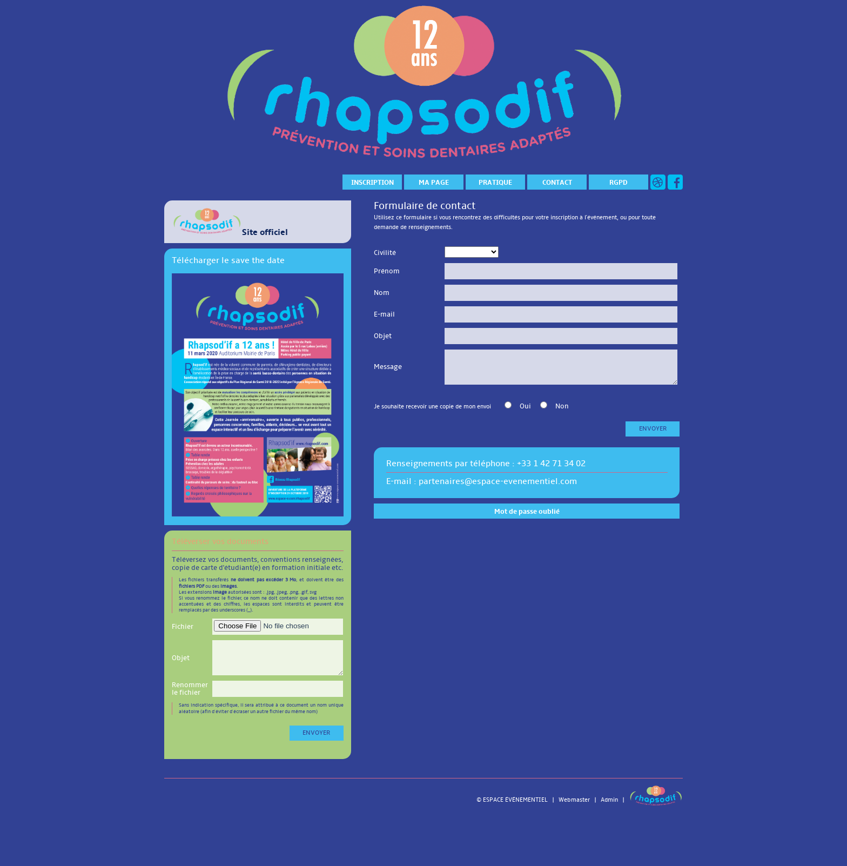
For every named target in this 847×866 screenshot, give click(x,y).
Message (388, 367)
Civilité (385, 253)
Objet (181, 658)
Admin (609, 800)
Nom (381, 293)
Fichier (182, 626)
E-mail (384, 314)
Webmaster (574, 800)
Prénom (387, 271)
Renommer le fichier (190, 688)
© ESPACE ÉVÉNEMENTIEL (512, 800)
